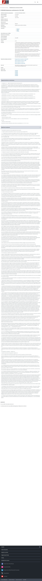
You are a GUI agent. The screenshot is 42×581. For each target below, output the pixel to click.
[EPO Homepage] (5, 2)
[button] (21, 80)
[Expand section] (40, 547)
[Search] (35, 2)
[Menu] (38, 2)
